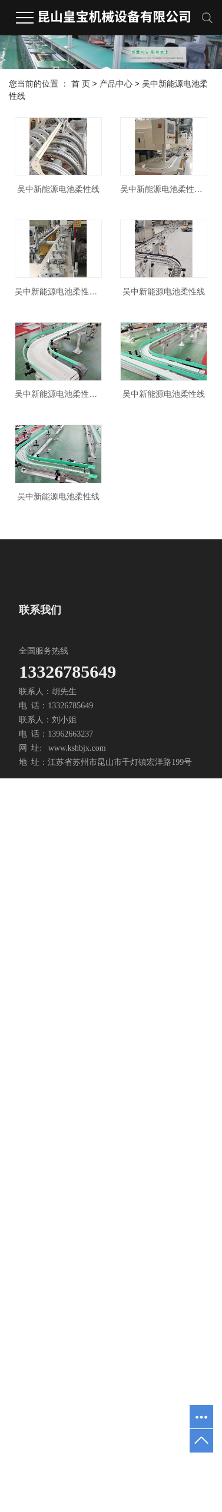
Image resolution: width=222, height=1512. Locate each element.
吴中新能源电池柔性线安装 (62, 410)
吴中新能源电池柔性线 (62, 193)
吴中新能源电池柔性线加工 (62, 302)
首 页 (80, 83)
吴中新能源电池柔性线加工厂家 (62, 625)
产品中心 (116, 83)
